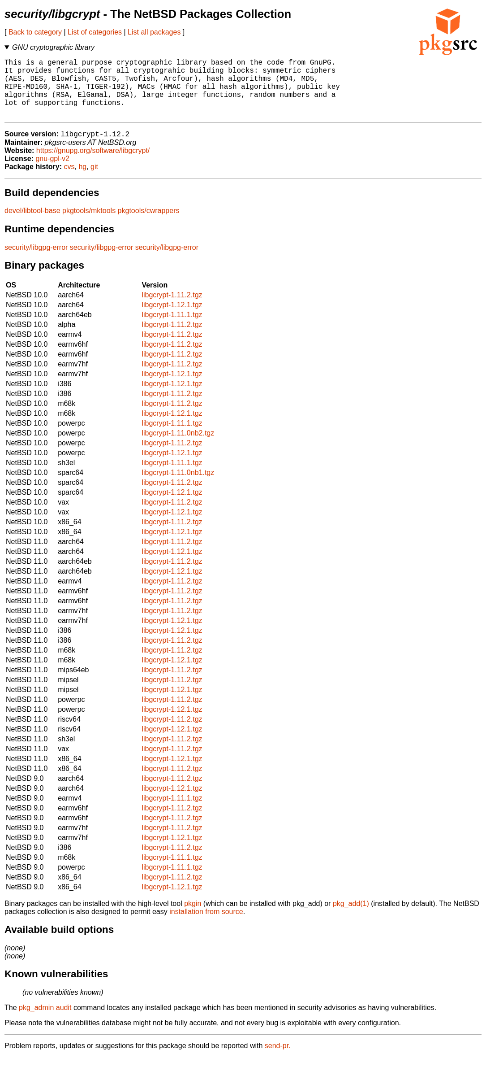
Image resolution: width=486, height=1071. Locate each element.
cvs (69, 180)
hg (82, 180)
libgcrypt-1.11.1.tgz (172, 328)
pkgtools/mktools (89, 224)
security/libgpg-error (36, 261)
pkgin (192, 917)
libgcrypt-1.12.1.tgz (172, 318)
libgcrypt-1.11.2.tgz (172, 309)
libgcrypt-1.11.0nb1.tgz (178, 486)
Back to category (35, 32)
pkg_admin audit (45, 1021)
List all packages (154, 32)
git (94, 180)
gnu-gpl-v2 (52, 172)
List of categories (95, 32)
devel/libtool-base (32, 224)
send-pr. (278, 1059)
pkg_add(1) (351, 917)
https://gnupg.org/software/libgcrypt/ (93, 164)
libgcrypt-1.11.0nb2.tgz (178, 447)
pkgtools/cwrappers (149, 224)
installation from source (206, 925)
